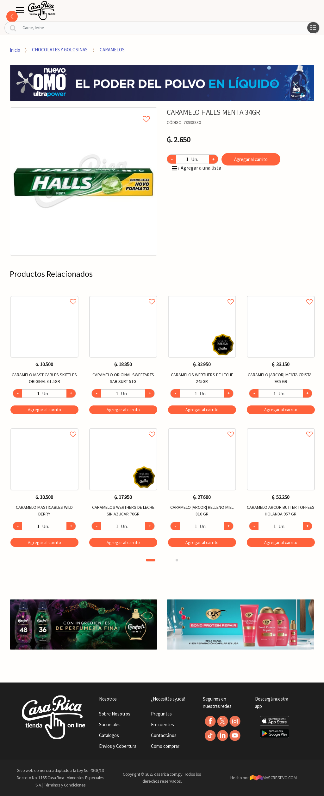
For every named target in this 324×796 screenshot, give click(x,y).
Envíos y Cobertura (117, 746)
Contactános (164, 735)
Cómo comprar (165, 746)
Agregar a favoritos (44, 294)
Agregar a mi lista (83, 112)
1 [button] (150, 560)
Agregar (44, 409)
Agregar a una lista (196, 168)
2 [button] (177, 560)
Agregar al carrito (251, 159)
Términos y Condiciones (65, 785)
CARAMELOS (112, 50)
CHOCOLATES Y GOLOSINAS (60, 50)
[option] (83, 181)
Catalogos (109, 735)
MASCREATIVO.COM (273, 777)
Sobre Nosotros (114, 714)
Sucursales (110, 725)
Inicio (15, 50)
